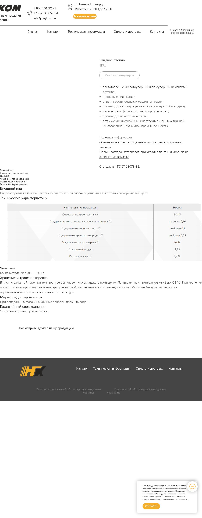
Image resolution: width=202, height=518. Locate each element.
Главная (32, 31)
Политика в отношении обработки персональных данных (68, 389)
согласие (170, 494)
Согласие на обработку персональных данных (140, 389)
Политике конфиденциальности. (174, 499)
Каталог (53, 31)
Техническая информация (86, 31)
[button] (85, 16)
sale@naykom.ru (44, 18)
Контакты (157, 31)
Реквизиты (88, 392)
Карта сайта (113, 392)
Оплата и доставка (127, 31)
